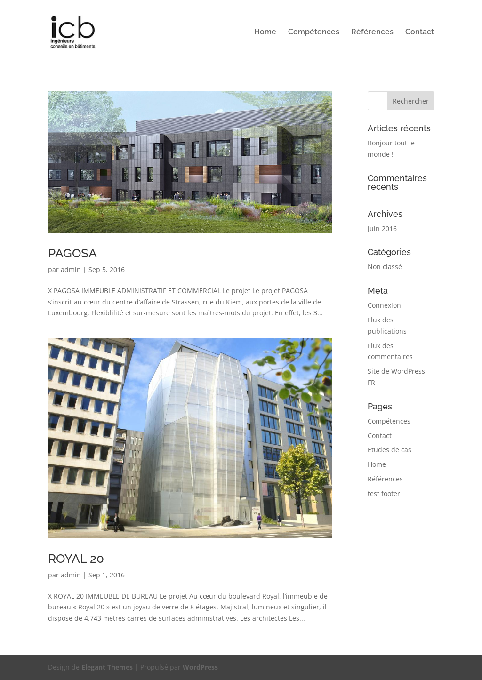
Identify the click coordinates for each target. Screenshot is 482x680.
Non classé (385, 266)
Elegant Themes (107, 667)
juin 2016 (382, 228)
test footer (384, 493)
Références (372, 32)
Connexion (384, 305)
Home (265, 32)
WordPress (200, 667)
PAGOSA (72, 253)
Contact (419, 32)
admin (71, 269)
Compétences (313, 32)
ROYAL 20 (76, 559)
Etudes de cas (389, 449)
